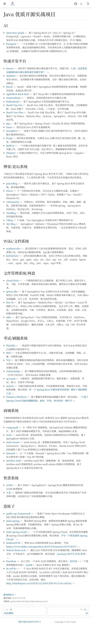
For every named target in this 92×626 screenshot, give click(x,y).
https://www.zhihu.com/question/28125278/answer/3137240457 (41, 546)
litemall (10, 453)
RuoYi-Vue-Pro (14, 105)
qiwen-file (11, 291)
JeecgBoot (11, 130)
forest (9, 190)
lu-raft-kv (11, 568)
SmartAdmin (13, 97)
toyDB (29, 565)
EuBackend (12, 101)
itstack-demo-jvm (16, 550)
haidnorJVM (13, 542)
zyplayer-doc (13, 248)
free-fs (9, 302)
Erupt (9, 138)
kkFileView (12, 255)
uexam (10, 386)
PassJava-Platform (16, 397)
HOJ (8, 352)
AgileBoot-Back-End (17, 94)
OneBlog (11, 213)
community (12, 202)
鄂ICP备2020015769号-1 (29, 621)
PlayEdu (10, 345)
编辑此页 (8, 594)
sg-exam (10, 378)
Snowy (10, 68)
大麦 (8, 492)
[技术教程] (24, 611)
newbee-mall (13, 460)
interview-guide (15, 32)
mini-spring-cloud (16, 532)
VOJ (8, 360)
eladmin (10, 75)
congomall (12, 427)
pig (8, 123)
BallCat (10, 145)
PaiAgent (11, 43)
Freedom (11, 561)
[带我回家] (13, 3)
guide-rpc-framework (18, 513)
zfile (8, 317)
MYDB (73, 561)
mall (8, 435)
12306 (9, 485)
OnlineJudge (13, 371)
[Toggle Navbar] (88, 4)
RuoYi (9, 86)
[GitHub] (75, 4)
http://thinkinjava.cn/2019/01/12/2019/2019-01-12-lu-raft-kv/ (39, 583)
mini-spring (13, 521)
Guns (9, 127)
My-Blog (10, 224)
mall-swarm (13, 442)
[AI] (68, 611)
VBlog (9, 220)
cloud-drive (12, 280)
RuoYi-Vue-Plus (14, 112)
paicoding (11, 183)
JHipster (11, 153)
